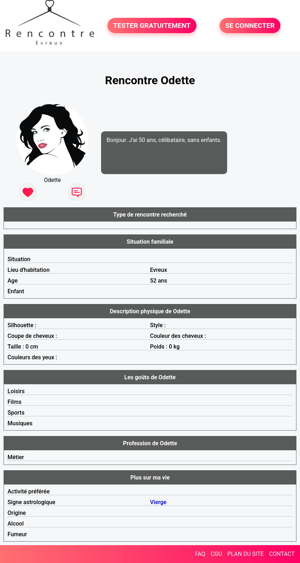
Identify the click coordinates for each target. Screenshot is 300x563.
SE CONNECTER (250, 25)
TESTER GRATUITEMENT (152, 25)
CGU (216, 554)
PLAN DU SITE (246, 554)
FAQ (200, 554)
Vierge (158, 502)
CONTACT (282, 554)
